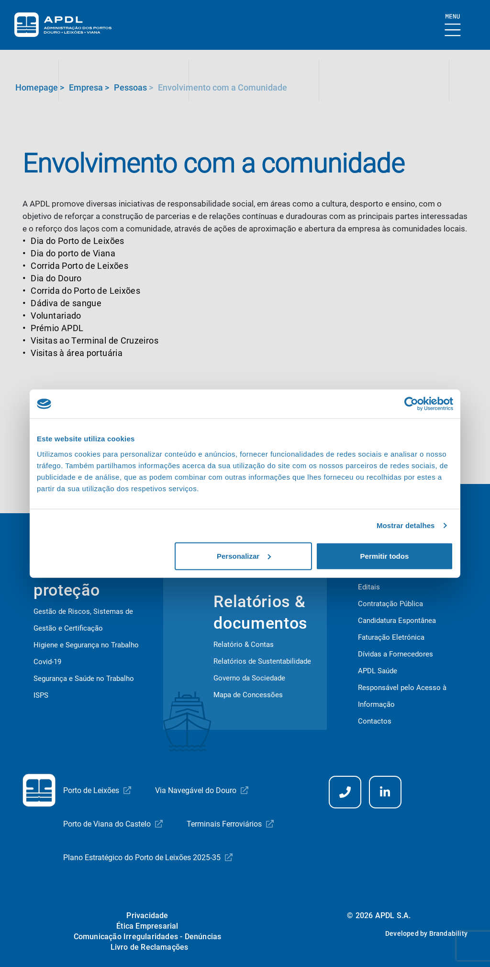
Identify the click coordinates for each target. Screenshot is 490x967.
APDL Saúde (377, 671)
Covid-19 (47, 661)
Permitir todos (384, 556)
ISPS (40, 695)
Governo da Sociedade (249, 678)
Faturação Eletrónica (391, 637)
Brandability (448, 933)
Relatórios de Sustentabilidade (262, 661)
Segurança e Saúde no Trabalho (83, 678)
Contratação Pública (390, 603)
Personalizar (244, 556)
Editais (369, 587)
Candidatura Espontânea (397, 620)
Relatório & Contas (243, 644)
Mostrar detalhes (406, 525)
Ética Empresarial (147, 926)
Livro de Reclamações (150, 947)
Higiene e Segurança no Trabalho (86, 645)
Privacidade (147, 915)
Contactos (374, 721)
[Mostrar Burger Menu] (453, 25)
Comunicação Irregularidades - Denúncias (148, 936)
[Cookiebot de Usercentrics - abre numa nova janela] (411, 404)
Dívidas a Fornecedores (395, 654)
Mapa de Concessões (248, 695)
